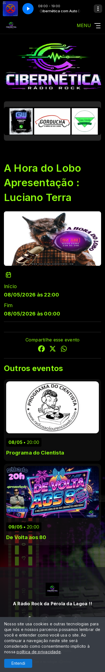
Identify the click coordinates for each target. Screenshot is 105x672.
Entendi (18, 663)
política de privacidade (39, 651)
